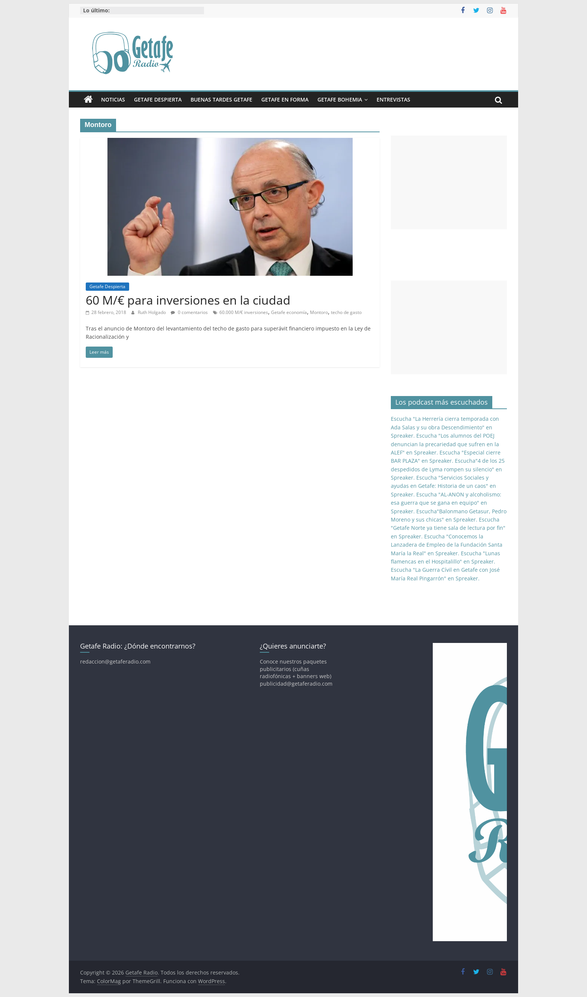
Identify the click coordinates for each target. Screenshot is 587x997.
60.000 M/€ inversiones (243, 312)
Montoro (319, 312)
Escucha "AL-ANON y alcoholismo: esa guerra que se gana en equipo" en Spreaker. (446, 503)
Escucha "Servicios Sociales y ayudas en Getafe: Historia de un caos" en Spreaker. (443, 486)
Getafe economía (289, 312)
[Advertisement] (449, 182)
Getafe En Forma (284, 99)
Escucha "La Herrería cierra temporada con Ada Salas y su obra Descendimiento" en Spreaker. (445, 427)
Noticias (113, 99)
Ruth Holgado (152, 312)
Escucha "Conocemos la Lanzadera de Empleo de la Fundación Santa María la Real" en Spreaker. (446, 545)
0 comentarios (189, 312)
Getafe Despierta (158, 99)
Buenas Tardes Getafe (221, 99)
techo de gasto (346, 312)
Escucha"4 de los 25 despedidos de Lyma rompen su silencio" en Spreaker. (448, 469)
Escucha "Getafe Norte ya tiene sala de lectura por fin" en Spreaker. (448, 528)
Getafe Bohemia (339, 99)
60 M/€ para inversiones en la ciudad (188, 300)
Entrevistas (393, 99)
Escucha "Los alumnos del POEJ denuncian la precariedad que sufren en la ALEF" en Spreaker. (445, 444)
